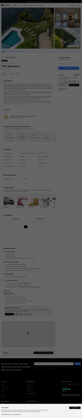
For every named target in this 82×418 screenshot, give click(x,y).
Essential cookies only (16, 414)
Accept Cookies (74, 407)
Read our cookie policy (6, 414)
